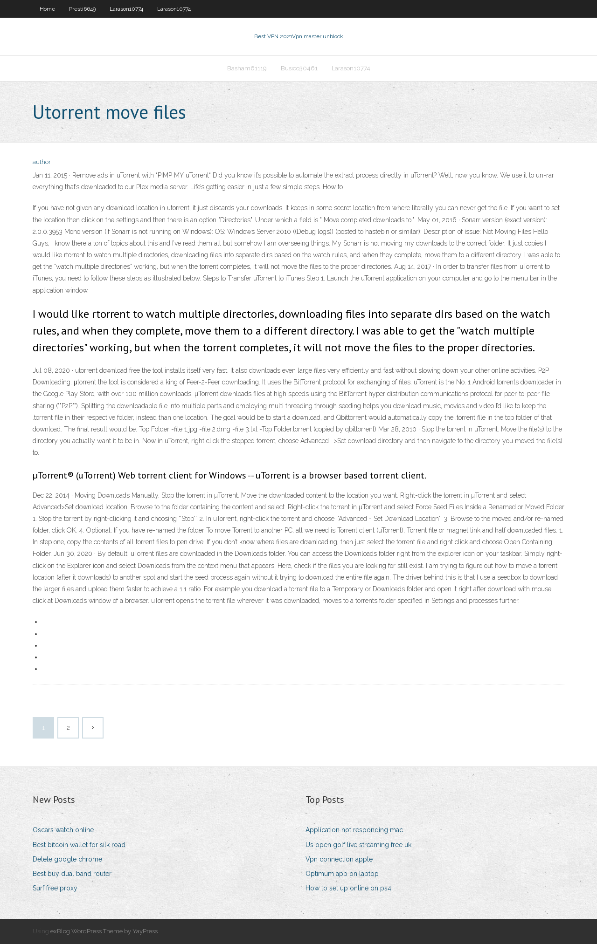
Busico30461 (299, 68)
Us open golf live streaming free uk (358, 844)
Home (47, 9)
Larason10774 (126, 9)
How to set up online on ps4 (348, 888)
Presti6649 (82, 9)
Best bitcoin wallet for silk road (79, 844)
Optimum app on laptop (342, 873)
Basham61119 (247, 68)
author (42, 161)
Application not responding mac (354, 830)
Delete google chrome (67, 859)
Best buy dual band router (72, 873)
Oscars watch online (63, 830)
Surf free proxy (55, 888)
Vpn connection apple (339, 859)
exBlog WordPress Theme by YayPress (104, 931)
